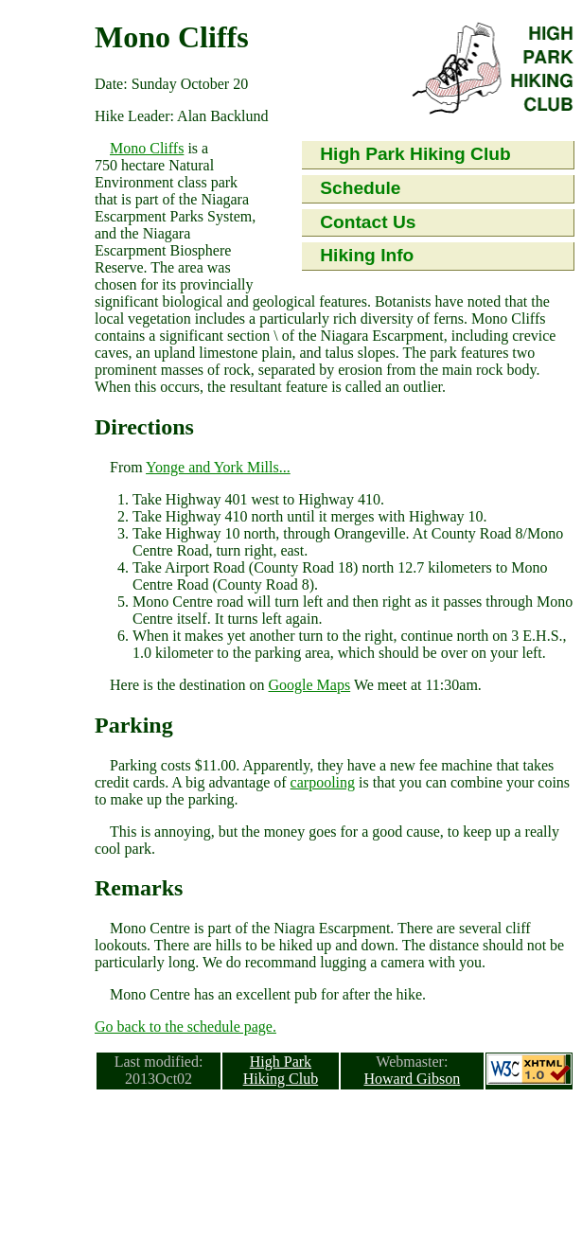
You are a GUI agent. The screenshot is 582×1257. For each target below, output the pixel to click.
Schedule (360, 188)
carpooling (323, 782)
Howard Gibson (411, 1079)
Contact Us (367, 222)
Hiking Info (367, 255)
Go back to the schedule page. (185, 1026)
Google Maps (310, 685)
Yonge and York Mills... (218, 467)
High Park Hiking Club (415, 154)
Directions (144, 427)
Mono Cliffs (147, 148)
